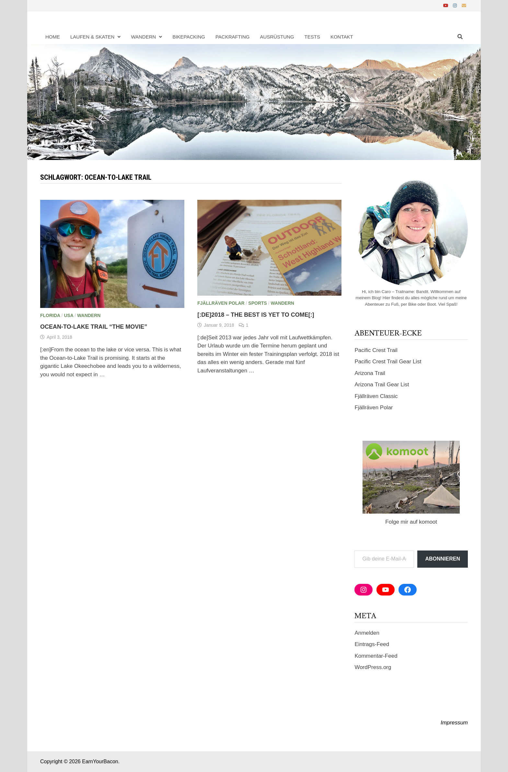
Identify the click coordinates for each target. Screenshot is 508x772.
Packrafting (232, 37)
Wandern (143, 37)
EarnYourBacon (100, 761)
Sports (257, 303)
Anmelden (366, 633)
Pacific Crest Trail (375, 350)
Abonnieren (442, 559)
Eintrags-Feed (371, 644)
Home (52, 37)
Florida (50, 315)
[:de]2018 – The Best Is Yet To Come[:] (255, 315)
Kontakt (341, 37)
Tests (312, 37)
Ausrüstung (277, 37)
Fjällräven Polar (220, 303)
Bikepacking (188, 37)
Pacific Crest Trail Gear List (387, 361)
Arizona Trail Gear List (381, 384)
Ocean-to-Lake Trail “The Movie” (93, 327)
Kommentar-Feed (375, 656)
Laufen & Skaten (92, 37)
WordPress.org (372, 667)
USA (68, 315)
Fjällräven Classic (376, 396)
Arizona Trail (369, 373)
